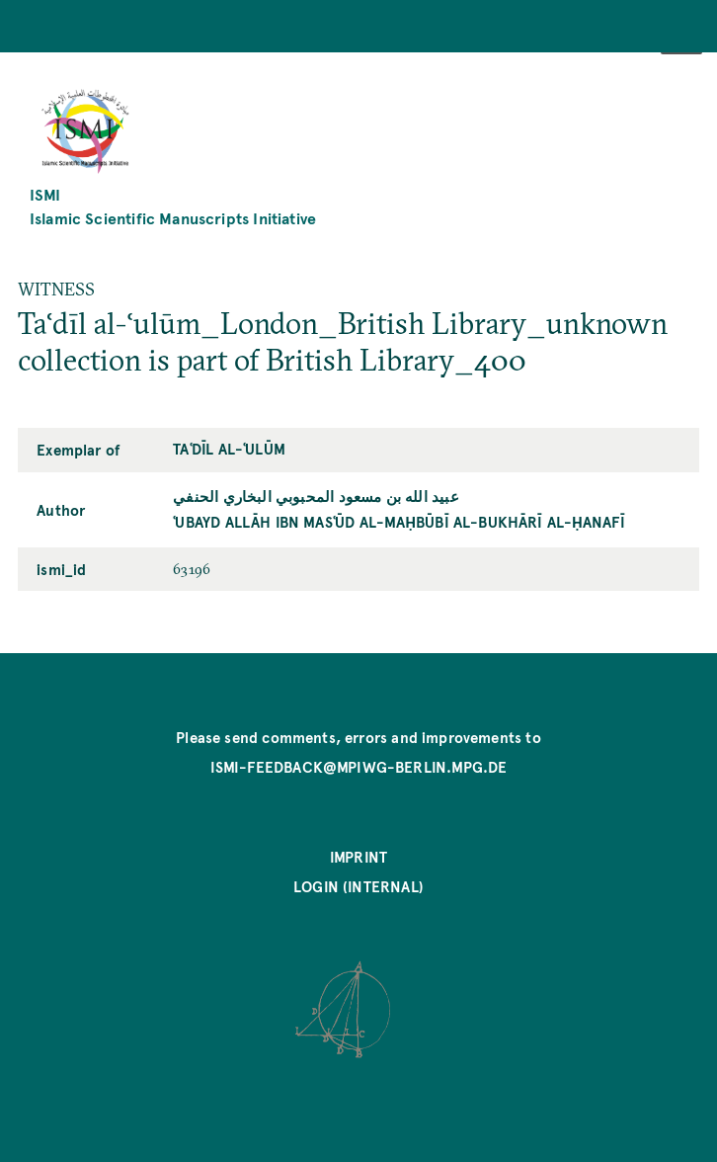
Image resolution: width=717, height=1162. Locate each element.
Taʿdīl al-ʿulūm (229, 448)
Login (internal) (358, 886)
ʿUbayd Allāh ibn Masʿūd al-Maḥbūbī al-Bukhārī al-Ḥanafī (398, 522)
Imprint (358, 857)
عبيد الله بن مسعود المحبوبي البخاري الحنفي (315, 496)
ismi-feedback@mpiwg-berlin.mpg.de (359, 767)
